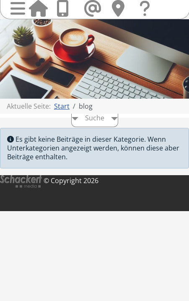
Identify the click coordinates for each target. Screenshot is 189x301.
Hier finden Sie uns (121, 8)
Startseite (38, 8)
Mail (93, 8)
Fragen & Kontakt (149, 16)
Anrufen (66, 8)
